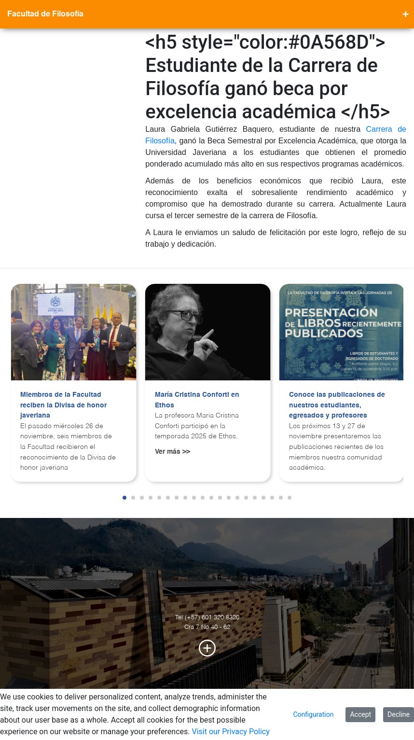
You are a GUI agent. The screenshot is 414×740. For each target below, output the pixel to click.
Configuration (313, 714)
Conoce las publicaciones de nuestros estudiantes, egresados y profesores (337, 405)
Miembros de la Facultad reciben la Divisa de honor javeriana (63, 405)
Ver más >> (172, 451)
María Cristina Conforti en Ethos (197, 400)
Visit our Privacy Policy (230, 731)
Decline (398, 714)
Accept (360, 714)
